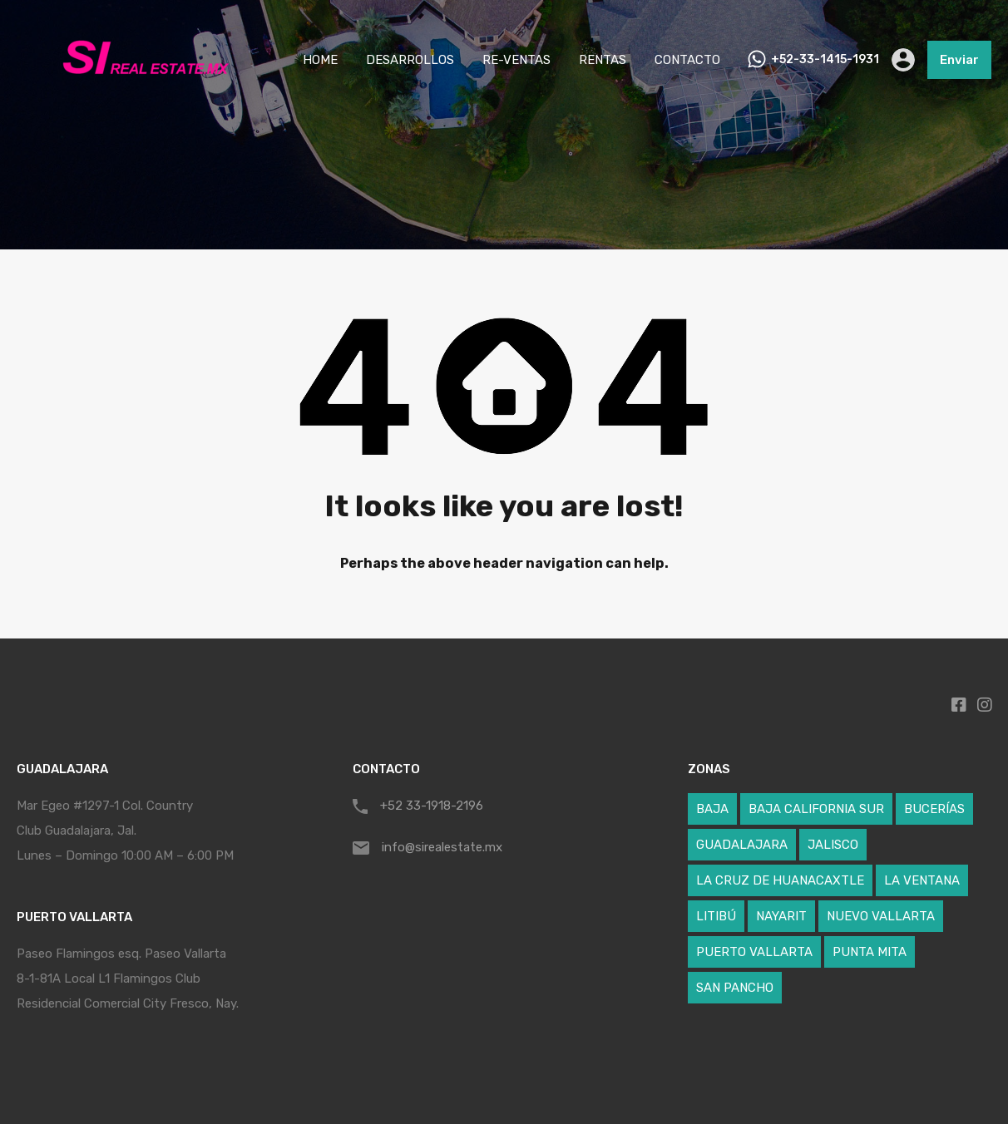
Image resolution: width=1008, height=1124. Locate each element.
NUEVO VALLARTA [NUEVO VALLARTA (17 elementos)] (881, 916)
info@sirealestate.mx (442, 847)
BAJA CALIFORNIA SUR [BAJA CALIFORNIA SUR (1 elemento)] (816, 808)
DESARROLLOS (410, 59)
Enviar (959, 59)
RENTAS (602, 59)
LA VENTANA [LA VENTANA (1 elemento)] (922, 880)
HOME (320, 59)
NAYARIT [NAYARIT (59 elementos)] (781, 916)
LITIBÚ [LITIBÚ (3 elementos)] (716, 916)
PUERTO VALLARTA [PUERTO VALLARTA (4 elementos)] (754, 951)
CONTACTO (687, 59)
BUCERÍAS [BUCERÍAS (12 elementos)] (934, 808)
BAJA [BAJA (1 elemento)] (712, 808)
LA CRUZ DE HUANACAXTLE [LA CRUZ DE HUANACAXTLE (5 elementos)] (780, 880)
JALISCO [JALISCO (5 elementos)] (833, 844)
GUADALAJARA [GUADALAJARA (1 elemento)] (742, 844)
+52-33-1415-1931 (825, 60)
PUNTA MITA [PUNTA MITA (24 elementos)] (870, 951)
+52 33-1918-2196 (431, 805)
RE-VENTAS (516, 59)
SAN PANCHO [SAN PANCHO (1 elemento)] (734, 987)
